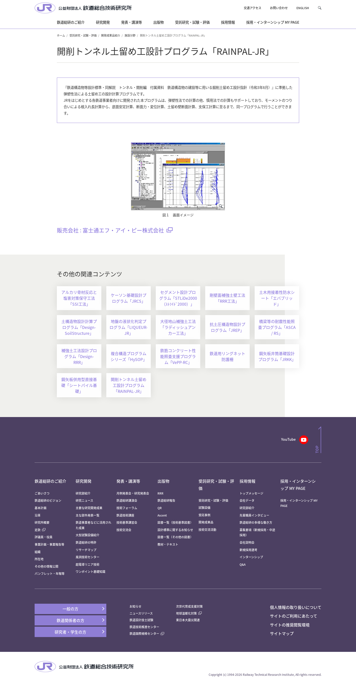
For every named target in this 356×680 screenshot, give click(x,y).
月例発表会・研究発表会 (132, 493)
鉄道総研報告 (166, 500)
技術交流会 (123, 530)
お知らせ (135, 606)
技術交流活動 (207, 529)
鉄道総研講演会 (126, 500)
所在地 (39, 559)
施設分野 (130, 35)
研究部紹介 (83, 493)
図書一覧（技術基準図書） (175, 522)
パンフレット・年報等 (50, 573)
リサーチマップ (86, 550)
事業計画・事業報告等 (49, 544)
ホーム (61, 35)
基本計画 (42, 508)
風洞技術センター (87, 557)
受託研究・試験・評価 (83, 35)
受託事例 (204, 515)
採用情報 (247, 481)
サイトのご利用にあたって (293, 616)
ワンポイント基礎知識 (90, 571)
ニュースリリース (141, 613)
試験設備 (204, 507)
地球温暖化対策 (186, 613)
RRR (160, 493)
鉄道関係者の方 (70, 620)
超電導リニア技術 (87, 564)
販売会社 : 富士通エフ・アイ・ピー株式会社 (115, 230)
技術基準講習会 (126, 522)
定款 (40, 530)
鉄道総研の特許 (86, 542)
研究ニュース (84, 500)
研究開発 (83, 481)
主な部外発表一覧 (87, 515)
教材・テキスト (167, 544)
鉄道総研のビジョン (48, 500)
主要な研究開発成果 (89, 508)
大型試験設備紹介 (87, 535)
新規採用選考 (248, 550)
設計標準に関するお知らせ (175, 530)
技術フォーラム (126, 508)
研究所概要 (42, 522)
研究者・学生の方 (70, 632)
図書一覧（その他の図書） (175, 537)
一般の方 (70, 609)
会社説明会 (247, 542)
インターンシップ (251, 557)
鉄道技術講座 (125, 515)
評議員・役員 (43, 537)
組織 (38, 552)
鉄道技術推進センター (144, 627)
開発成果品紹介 (110, 35)
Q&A (242, 564)
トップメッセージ (251, 493)
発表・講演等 (128, 481)
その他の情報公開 (46, 566)
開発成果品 (206, 522)
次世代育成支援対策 (189, 606)
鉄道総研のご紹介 (50, 481)
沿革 (38, 515)
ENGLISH (302, 8)
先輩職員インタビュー (254, 515)
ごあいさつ (42, 493)
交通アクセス (252, 8)
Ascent (162, 515)
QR (159, 508)
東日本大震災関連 (188, 620)
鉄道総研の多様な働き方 (256, 522)
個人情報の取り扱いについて (295, 607)
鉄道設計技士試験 (141, 620)
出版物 (163, 481)
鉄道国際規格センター (147, 633)
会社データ (247, 500)
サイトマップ (282, 633)
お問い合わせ (279, 8)
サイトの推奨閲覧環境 (290, 625)
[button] (319, 8)
